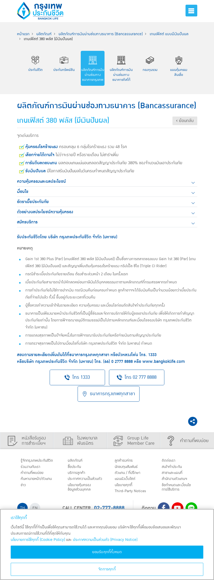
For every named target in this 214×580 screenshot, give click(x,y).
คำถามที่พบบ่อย (34, 472)
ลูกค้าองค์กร (125, 459)
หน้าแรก (23, 34)
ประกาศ (80, 481)
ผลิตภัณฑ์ (43, 34)
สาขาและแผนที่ (173, 472)
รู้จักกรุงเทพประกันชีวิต (38, 459)
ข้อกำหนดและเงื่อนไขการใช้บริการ (177, 488)
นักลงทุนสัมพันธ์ (128, 466)
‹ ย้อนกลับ (185, 120)
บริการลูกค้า (77, 472)
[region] (107, 544)
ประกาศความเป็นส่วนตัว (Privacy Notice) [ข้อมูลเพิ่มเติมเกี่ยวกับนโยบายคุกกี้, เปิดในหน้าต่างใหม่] (105, 540)
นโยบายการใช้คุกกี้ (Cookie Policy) (38, 540)
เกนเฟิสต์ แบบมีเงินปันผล (169, 34)
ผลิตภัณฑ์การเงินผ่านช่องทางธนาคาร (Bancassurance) (101, 34)
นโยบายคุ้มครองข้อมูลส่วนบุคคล (81, 493)
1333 (152, 354)
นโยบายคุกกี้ (125, 486)
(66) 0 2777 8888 (118, 361)
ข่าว (24, 486)
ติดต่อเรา (169, 459)
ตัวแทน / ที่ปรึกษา (129, 472)
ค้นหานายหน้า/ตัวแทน (38, 479)
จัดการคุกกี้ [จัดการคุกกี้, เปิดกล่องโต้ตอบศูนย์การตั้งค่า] (107, 569)
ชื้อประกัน (75, 466)
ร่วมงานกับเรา (32, 466)
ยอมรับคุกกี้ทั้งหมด (107, 552)
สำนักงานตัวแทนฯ (176, 479)
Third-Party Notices (133, 492)
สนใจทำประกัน (173, 466)
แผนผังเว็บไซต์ (126, 479)
